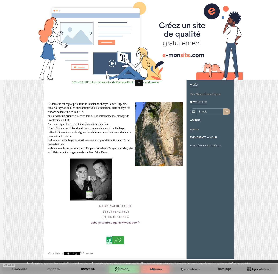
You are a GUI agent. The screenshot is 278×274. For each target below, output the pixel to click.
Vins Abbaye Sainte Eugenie (205, 94)
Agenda (194, 129)
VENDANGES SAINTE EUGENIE (207, 71)
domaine (194, 77)
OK (226, 111)
